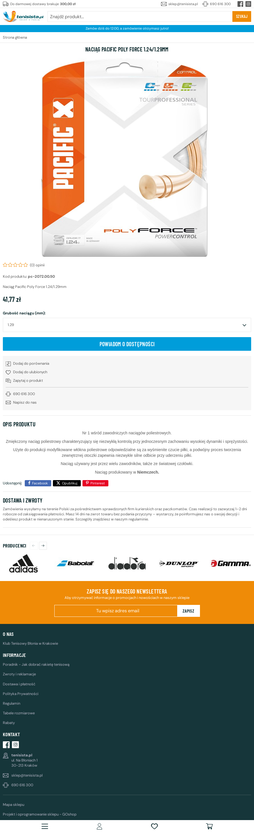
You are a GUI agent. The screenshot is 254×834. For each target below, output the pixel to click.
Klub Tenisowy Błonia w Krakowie (30, 643)
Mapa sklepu (13, 804)
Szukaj (241, 16)
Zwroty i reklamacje (19, 674)
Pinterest (97, 483)
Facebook (40, 483)
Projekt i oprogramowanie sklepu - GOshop (40, 814)
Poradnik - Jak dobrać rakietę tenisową (36, 664)
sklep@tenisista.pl (183, 4)
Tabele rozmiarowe (19, 713)
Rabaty (9, 722)
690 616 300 (220, 4)
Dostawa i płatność (19, 684)
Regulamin (11, 703)
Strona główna (15, 37)
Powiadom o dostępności (127, 344)
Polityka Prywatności (20, 693)
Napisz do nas (25, 402)
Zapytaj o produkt (28, 380)
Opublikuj (69, 483)
